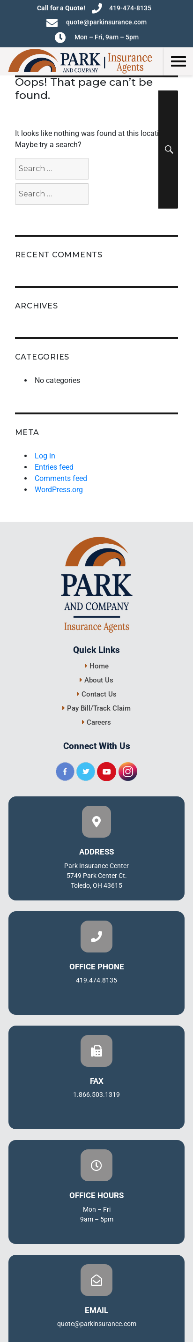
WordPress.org (59, 489)
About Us (96, 680)
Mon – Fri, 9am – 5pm (97, 37)
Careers (96, 722)
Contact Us (97, 694)
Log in (45, 455)
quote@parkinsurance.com (96, 23)
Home (97, 666)
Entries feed (54, 467)
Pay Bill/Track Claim (96, 708)
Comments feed (61, 478)
